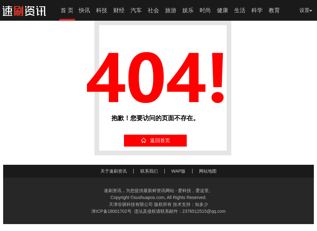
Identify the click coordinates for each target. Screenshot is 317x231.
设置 (304, 10)
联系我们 (149, 171)
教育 (274, 10)
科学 (257, 10)
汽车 (136, 10)
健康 (222, 10)
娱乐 (188, 10)
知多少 (201, 204)
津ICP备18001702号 (111, 211)
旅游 (170, 10)
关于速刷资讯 (113, 171)
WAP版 (178, 171)
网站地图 (208, 171)
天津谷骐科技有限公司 (131, 204)
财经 (119, 10)
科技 (101, 10)
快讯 (84, 10)
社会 (153, 10)
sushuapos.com (149, 197)
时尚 (205, 10)
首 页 (67, 10)
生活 (239, 10)
